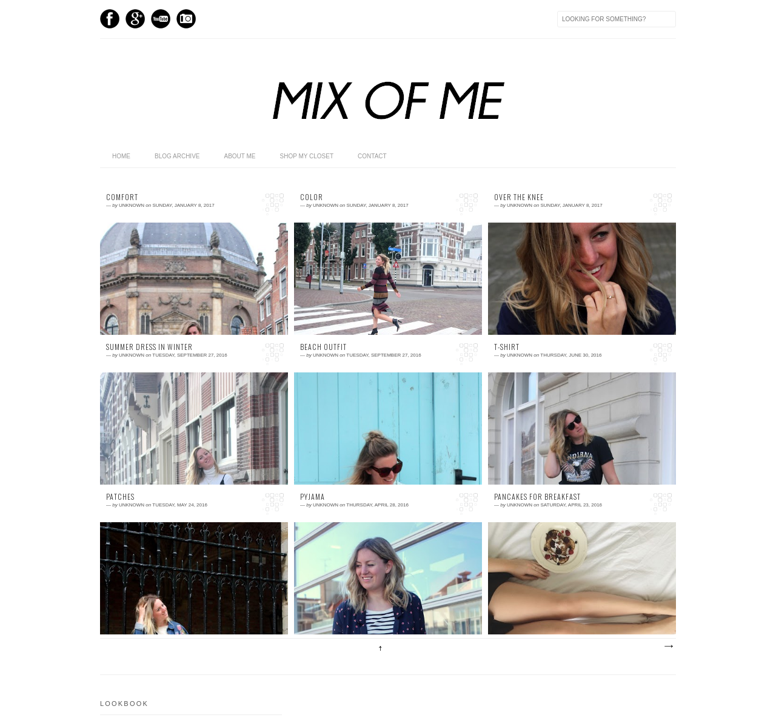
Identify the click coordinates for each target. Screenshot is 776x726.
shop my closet (307, 156)
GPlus (135, 19)
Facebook (109, 19)
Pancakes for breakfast (537, 497)
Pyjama (312, 497)
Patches (120, 497)
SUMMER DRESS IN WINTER (149, 347)
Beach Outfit (323, 347)
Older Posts (668, 646)
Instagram (186, 19)
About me (239, 156)
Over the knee (519, 197)
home (121, 156)
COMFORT (122, 197)
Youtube (160, 19)
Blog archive (177, 156)
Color (311, 197)
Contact (372, 156)
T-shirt (507, 347)
